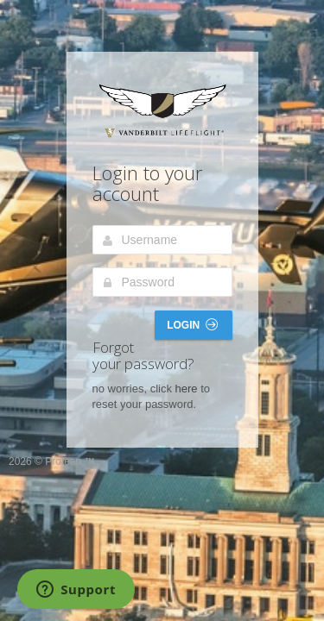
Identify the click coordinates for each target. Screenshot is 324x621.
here (186, 388)
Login (192, 324)
